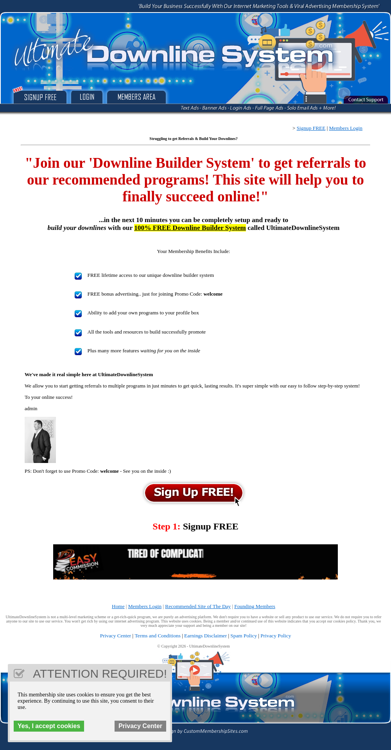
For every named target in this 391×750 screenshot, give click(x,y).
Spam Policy (243, 636)
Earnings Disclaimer (205, 636)
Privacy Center (115, 636)
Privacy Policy (275, 636)
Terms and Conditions (158, 636)
